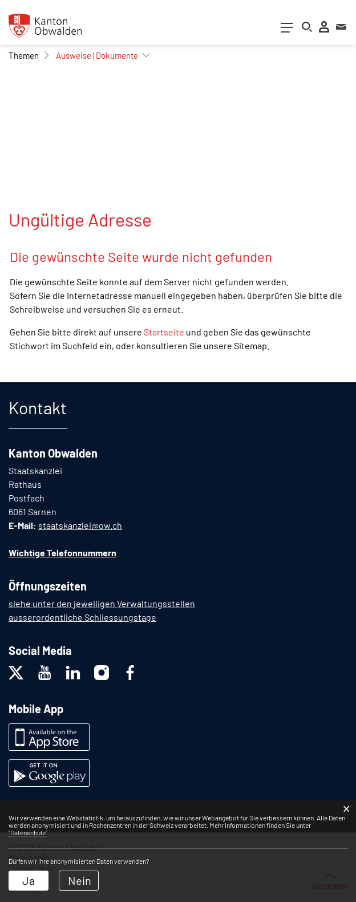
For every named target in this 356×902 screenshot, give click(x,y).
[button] (24, 55)
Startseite (164, 331)
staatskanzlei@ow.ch (80, 525)
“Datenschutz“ (28, 832)
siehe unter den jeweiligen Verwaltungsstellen (102, 603)
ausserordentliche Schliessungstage (82, 617)
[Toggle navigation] (287, 30)
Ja (28, 880)
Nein (79, 880)
